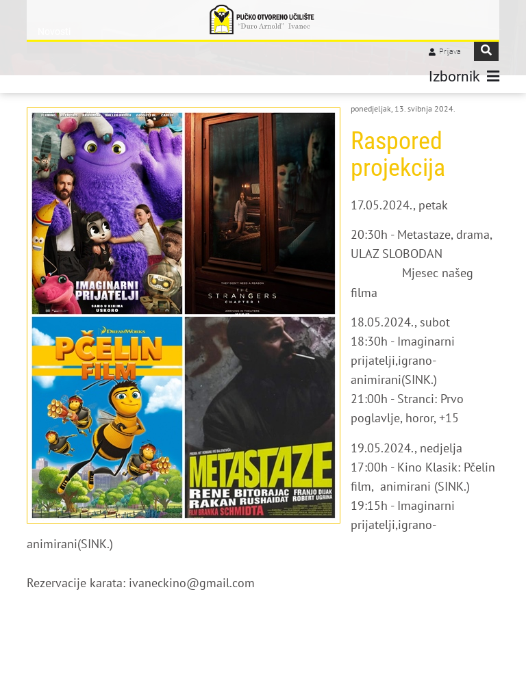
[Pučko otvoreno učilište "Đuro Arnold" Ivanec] (263, 19)
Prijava (450, 51)
